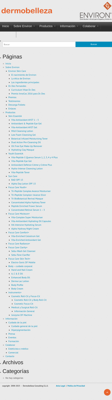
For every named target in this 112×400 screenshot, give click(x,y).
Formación (13, 341)
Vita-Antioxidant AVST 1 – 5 (25, 119)
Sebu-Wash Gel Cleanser (23, 251)
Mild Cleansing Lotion (22, 130)
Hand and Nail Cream (22, 269)
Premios (12, 97)
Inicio (5, 26)
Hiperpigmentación (20, 329)
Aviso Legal (60, 386)
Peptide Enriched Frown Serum (26, 206)
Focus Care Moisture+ (19, 213)
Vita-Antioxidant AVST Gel (24, 127)
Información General (24, 311)
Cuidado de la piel (17, 322)
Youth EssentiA (15, 153)
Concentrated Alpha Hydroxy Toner (28, 202)
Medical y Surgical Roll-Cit (24, 307)
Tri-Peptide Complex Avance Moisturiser (31, 191)
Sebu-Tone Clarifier (20, 254)
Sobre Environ (23, 26)
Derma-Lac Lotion (20, 281)
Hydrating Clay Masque (22, 149)
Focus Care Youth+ (17, 187)
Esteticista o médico (18, 348)
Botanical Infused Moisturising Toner (29, 138)
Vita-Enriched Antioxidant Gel (26, 239)
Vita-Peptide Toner (20, 172)
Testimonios (14, 101)
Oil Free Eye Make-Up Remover (26, 146)
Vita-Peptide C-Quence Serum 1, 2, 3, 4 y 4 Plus (34, 157)
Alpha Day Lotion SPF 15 (23, 183)
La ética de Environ (20, 78)
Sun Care (12, 176)
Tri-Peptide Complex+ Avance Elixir (28, 194)
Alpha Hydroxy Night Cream (25, 228)
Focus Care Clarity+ (18, 247)
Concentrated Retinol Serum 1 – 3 (28, 209)
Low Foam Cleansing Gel (23, 134)
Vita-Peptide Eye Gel (21, 161)
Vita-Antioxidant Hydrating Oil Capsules (31, 221)
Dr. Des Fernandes (17, 85)
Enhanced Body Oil (20, 277)
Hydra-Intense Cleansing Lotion (27, 168)
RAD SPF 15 (17, 179)
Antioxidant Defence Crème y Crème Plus (31, 164)
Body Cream (17, 288)
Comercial (13, 352)
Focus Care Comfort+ (18, 232)
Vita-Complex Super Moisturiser (27, 217)
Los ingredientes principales (25, 82)
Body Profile (17, 284)
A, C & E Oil (17, 273)
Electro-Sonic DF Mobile (23, 262)
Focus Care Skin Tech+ (19, 258)
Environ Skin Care (17, 71)
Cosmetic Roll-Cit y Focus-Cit (25, 296)
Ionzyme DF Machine (21, 314)
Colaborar (89, 26)
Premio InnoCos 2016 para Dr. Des (28, 93)
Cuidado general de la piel (24, 326)
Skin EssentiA (15, 116)
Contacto (8, 34)
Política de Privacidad (76, 386)
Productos (45, 26)
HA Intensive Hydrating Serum (26, 224)
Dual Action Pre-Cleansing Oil (26, 142)
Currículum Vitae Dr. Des (23, 89)
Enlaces (12, 108)
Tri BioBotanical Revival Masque (27, 198)
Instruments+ (15, 292)
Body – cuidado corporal (20, 266)
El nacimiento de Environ (23, 74)
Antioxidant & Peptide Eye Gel (26, 123)
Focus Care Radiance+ (19, 243)
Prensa (11, 333)
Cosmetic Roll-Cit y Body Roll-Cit (30, 299)
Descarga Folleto (16, 104)
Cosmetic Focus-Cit (23, 303)
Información (67, 26)
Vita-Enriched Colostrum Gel (25, 236)
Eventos (12, 337)
